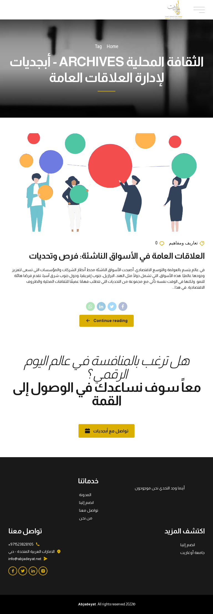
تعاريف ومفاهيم (183, 243)
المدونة (85, 494)
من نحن (85, 518)
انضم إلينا (86, 502)
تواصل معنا (88, 510)
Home (112, 46)
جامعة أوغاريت (192, 552)
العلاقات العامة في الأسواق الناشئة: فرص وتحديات (117, 255)
